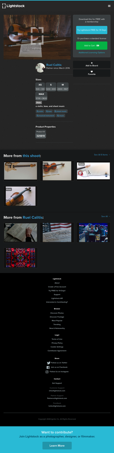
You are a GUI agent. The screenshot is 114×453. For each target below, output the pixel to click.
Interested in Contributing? (57, 302)
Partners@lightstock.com (57, 398)
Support (57, 294)
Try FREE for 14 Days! (57, 290)
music (60, 115)
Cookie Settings (57, 346)
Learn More (57, 445)
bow (49, 111)
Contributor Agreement (57, 350)
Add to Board (92, 64)
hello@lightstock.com (57, 406)
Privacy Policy (57, 343)
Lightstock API (57, 298)
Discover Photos (57, 313)
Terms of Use (57, 339)
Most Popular (57, 320)
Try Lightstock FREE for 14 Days (91, 30)
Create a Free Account (57, 286)
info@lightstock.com (57, 390)
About (57, 283)
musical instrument (45, 115)
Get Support (57, 383)
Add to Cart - (91, 45)
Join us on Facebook (59, 367)
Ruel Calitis (54, 65)
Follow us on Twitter (59, 362)
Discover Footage (57, 317)
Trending (57, 324)
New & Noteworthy (57, 328)
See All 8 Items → (102, 154)
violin (40, 111)
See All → (105, 216)
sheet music (60, 111)
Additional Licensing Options (92, 52)
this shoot (31, 156)
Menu (109, 6)
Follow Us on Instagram (59, 371)
